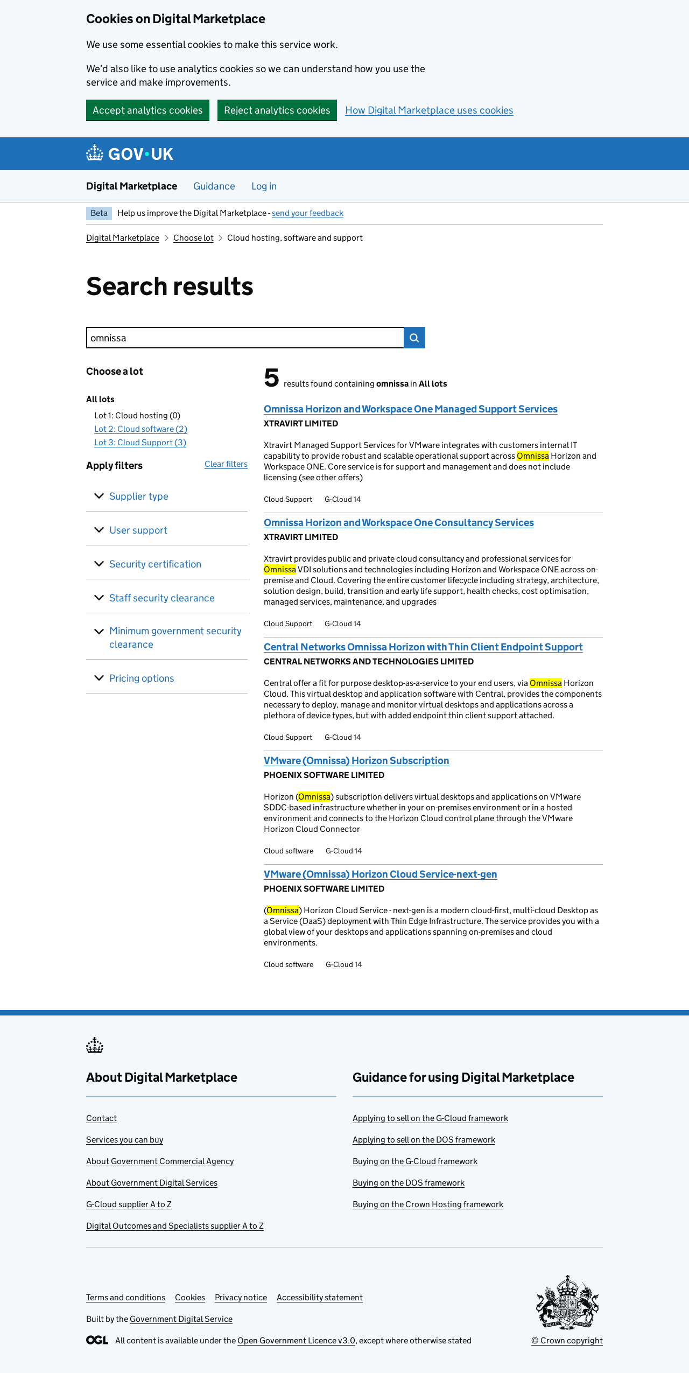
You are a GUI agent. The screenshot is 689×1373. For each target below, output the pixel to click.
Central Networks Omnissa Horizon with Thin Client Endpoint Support (423, 647)
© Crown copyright (567, 1340)
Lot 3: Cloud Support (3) (140, 442)
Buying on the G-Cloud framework (415, 1161)
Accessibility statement (320, 1297)
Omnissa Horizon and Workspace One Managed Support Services (411, 409)
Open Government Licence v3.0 (296, 1340)
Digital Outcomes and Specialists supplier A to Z (175, 1226)
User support (138, 530)
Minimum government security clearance (175, 637)
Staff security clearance (162, 598)
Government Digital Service (181, 1319)
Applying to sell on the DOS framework (424, 1139)
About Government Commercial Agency (160, 1161)
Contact (101, 1118)
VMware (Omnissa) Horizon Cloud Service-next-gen (380, 874)
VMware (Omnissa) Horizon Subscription (356, 760)
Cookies (190, 1297)
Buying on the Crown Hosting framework (428, 1204)
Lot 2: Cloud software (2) (140, 429)
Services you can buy (124, 1139)
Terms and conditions (125, 1297)
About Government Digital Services (151, 1183)
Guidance (214, 186)
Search (414, 337)
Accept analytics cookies (148, 110)
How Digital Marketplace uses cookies (429, 110)
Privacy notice (241, 1297)
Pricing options (141, 678)
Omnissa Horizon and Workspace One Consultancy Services (399, 522)
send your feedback (307, 213)
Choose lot (193, 238)
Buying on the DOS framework (409, 1183)
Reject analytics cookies (277, 110)
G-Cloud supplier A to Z (129, 1204)
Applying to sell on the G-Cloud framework (430, 1118)
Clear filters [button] (226, 464)
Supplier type (138, 496)
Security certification (155, 564)
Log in (264, 186)
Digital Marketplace (131, 186)
